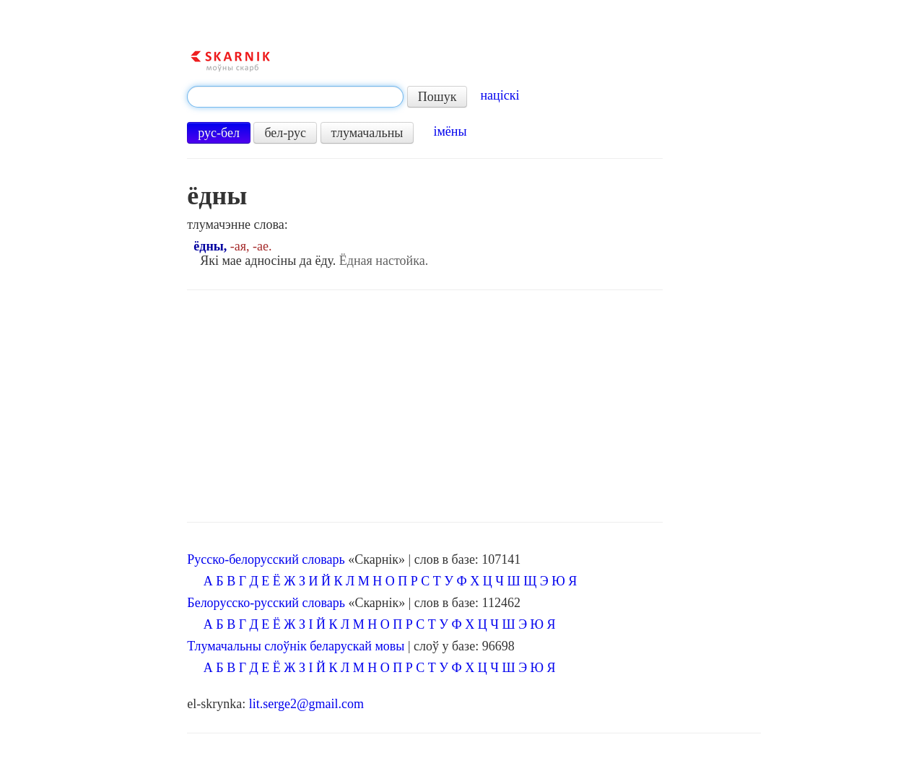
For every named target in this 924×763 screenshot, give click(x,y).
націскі (499, 95)
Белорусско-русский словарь (266, 603)
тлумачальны (367, 133)
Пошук (437, 97)
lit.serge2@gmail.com (306, 704)
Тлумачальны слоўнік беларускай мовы (295, 646)
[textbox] (295, 97)
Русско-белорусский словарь (265, 559)
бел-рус (285, 133)
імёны (449, 131)
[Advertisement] (425, 406)
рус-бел (219, 133)
